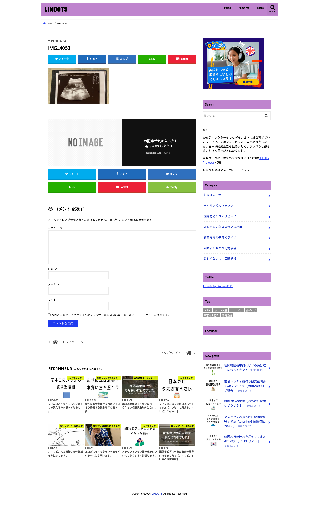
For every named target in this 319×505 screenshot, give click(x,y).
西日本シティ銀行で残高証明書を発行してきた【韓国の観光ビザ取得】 (234, 384)
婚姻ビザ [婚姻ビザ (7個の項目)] (251, 308)
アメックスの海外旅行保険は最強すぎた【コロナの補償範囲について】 (234, 419)
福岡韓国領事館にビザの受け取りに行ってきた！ (234, 367)
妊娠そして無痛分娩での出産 (222, 226)
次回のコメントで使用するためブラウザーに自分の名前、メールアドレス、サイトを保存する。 (110, 316)
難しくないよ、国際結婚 (219, 257)
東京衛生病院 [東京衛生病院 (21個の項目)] (211, 313)
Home (227, 7)
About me (243, 7)
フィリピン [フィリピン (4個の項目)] (236, 308)
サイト (52, 300)
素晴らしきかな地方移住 (219, 247)
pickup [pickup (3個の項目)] (207, 308)
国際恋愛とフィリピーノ (219, 215)
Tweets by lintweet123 (218, 284)
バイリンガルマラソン (218, 205)
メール (54, 285)
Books (260, 7)
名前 (52, 270)
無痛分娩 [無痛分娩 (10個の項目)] (227, 313)
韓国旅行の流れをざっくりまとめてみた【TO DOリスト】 (234, 438)
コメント (55, 228)
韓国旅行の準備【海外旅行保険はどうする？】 (234, 402)
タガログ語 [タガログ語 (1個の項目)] (221, 308)
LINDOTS (55, 9)
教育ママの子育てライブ (219, 236)
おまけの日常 (212, 194)
